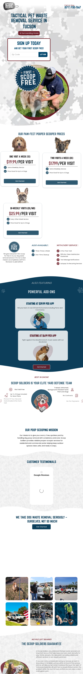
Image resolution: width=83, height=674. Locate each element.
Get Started (61, 187)
